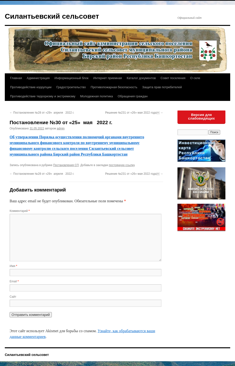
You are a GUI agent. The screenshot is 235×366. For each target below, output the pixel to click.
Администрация (38, 78)
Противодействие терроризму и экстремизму (42, 96)
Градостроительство (71, 87)
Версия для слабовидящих (201, 116)
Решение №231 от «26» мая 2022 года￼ (134, 112)
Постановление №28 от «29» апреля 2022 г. (42, 112)
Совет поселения (173, 78)
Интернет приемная (107, 78)
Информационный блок (71, 78)
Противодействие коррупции (31, 87)
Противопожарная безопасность (114, 87)
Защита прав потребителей (162, 87)
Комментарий (20, 211)
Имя (13, 266)
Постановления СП (66, 165)
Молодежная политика (96, 96)
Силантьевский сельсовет (52, 16)
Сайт (13, 296)
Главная (16, 78)
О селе (195, 78)
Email (14, 281)
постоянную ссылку (122, 165)
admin (61, 128)
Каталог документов (141, 78)
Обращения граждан (133, 96)
